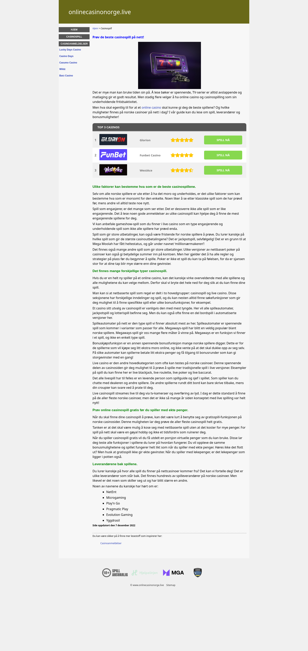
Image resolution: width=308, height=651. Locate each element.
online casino (151, 107)
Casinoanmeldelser (111, 543)
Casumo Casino (68, 62)
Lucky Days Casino (70, 49)
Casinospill (74, 36)
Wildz (62, 69)
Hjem (74, 29)
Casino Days (66, 56)
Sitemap (170, 585)
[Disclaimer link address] (145, 574)
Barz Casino (66, 75)
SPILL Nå (223, 140)
